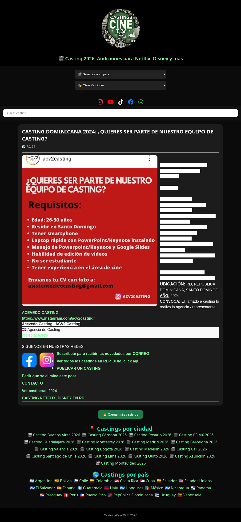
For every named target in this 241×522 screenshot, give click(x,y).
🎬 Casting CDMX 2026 (193, 435)
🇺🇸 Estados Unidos (195, 480)
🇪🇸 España (66, 487)
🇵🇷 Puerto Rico (93, 495)
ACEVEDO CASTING (40, 313)
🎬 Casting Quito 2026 (147, 456)
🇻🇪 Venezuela (189, 495)
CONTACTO (32, 383)
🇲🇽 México (154, 487)
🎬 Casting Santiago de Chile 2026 (56, 456)
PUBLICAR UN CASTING (79, 368)
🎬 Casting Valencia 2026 (56, 449)
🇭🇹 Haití (111, 487)
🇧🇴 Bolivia (63, 480)
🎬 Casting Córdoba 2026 (104, 435)
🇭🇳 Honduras (131, 487)
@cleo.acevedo (35, 335)
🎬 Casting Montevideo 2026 (120, 463)
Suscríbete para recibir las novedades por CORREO (103, 354)
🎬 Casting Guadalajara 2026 (49, 442)
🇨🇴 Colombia (101, 480)
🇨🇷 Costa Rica (126, 480)
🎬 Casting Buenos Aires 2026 (54, 435)
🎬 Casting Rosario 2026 (150, 435)
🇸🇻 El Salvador (42, 487)
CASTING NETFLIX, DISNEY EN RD (53, 398)
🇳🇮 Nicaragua (177, 487)
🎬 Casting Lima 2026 (107, 456)
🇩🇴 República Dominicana (130, 495)
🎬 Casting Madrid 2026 (147, 442)
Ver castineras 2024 (39, 391)
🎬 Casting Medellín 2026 (146, 449)
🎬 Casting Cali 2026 (189, 449)
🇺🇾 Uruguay (165, 495)
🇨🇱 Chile (81, 480)
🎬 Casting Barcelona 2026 (194, 442)
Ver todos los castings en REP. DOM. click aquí (99, 361)
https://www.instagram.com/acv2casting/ (58, 318)
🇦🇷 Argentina (40, 480)
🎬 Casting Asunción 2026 (192, 456)
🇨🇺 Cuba (147, 480)
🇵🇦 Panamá (201, 487)
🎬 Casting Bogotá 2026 (101, 449)
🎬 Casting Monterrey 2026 (100, 442)
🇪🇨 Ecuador (167, 480)
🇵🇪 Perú (71, 495)
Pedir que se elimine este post (49, 376)
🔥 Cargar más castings (120, 414)
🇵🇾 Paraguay (51, 495)
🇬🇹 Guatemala (90, 487)
